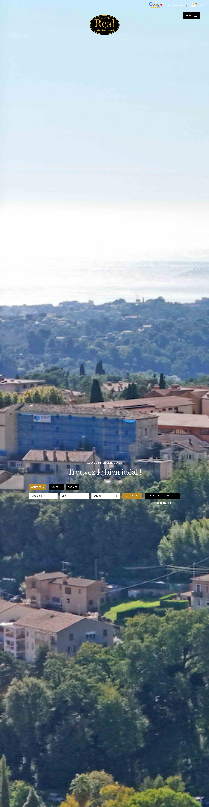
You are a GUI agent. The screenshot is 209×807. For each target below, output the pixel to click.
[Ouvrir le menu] (191, 15)
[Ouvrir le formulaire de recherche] (132, 496)
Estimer (72, 487)
